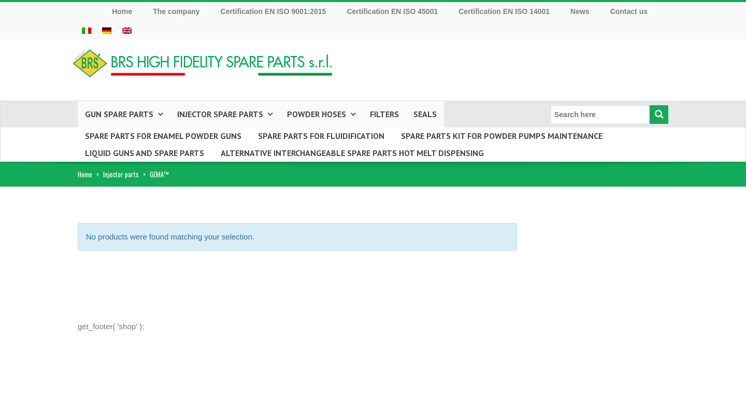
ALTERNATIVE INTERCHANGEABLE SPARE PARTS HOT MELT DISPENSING (352, 153)
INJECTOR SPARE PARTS (220, 114)
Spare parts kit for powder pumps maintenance (501, 136)
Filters (384, 114)
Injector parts (121, 174)
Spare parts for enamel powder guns (163, 136)
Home (85, 174)
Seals (425, 114)
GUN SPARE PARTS (119, 114)
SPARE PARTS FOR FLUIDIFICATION (321, 136)
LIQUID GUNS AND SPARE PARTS (144, 153)
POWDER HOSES (316, 114)
